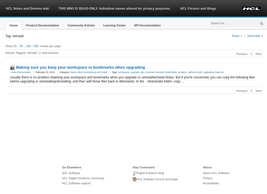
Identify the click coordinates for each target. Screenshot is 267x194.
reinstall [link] (160, 72)
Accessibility (211, 183)
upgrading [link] (208, 72)
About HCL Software (216, 173)
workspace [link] (123, 72)
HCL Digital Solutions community (83, 178)
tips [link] (143, 72)
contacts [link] (182, 72)
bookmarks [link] (171, 72)
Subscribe (255, 35)
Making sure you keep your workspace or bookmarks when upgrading (80, 67)
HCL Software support (76, 183)
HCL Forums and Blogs (198, 9)
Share (237, 35)
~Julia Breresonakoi (20, 72)
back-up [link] (219, 72)
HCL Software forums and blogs (155, 179)
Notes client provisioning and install (88, 72)
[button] (13, 25)
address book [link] (195, 72)
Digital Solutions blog (148, 173)
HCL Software (71, 173)
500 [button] (36, 46)
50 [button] (21, 46)
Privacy (208, 178)
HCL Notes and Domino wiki (27, 9)
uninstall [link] (150, 72)
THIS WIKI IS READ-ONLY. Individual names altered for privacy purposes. (115, 9)
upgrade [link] (135, 72)
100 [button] (28, 46)
